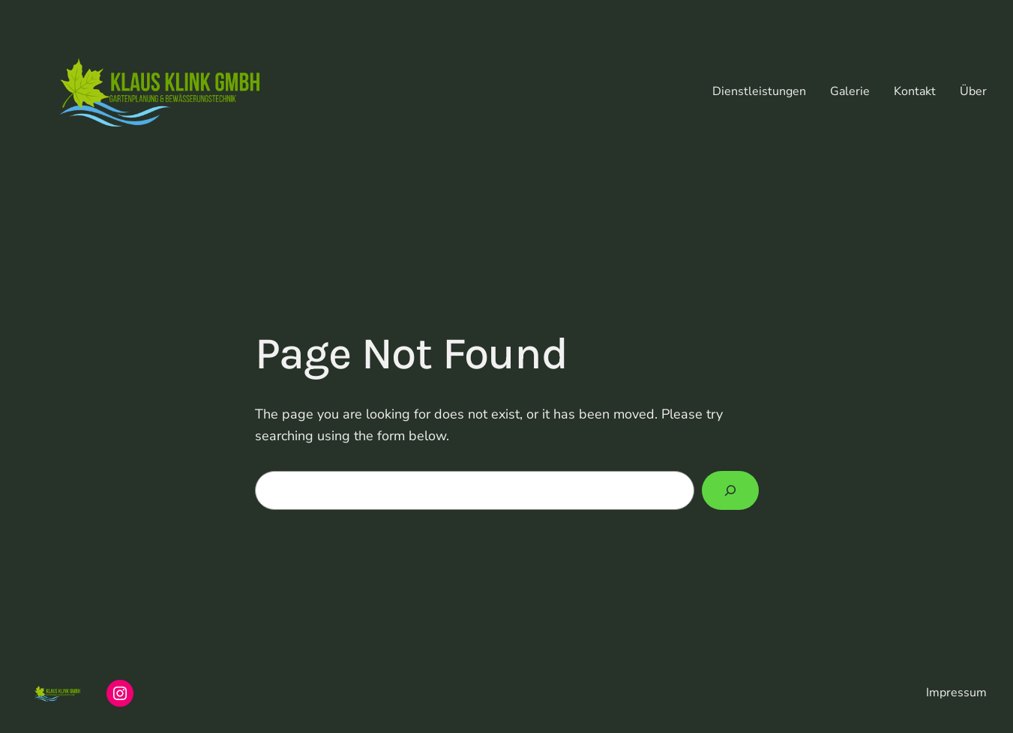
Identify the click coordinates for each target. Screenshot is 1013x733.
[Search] (730, 490)
